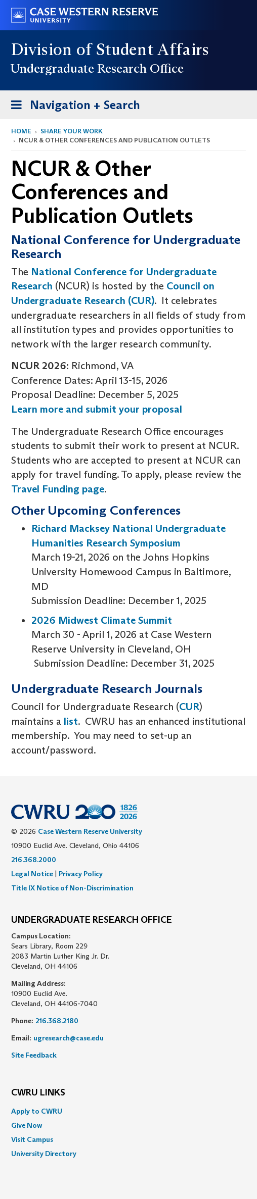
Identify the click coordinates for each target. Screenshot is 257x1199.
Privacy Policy (81, 873)
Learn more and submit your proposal (96, 409)
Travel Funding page (57, 489)
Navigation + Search (72, 106)
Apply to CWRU (36, 1111)
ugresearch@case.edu (68, 1037)
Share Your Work (71, 131)
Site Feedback (34, 1055)
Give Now (26, 1125)
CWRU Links (38, 1093)
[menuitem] (128, 1111)
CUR (189, 707)
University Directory (43, 1153)
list (71, 721)
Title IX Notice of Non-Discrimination (72, 887)
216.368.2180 (56, 1020)
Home (21, 131)
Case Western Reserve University (90, 831)
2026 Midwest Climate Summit (101, 620)
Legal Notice (32, 873)
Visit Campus (32, 1139)
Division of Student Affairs (110, 49)
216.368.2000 (33, 859)
